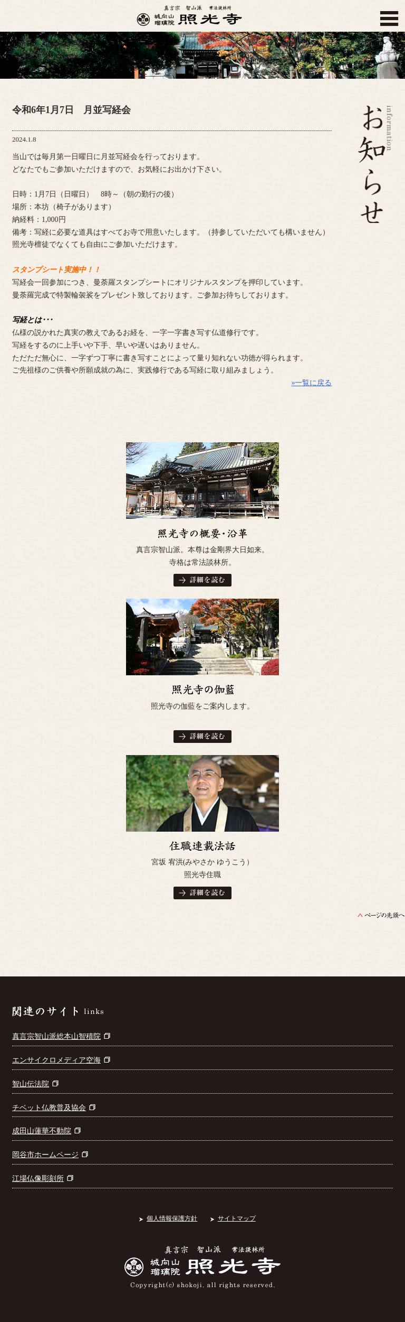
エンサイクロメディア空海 (61, 1060)
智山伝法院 (35, 1084)
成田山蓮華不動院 (46, 1131)
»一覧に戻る (311, 383)
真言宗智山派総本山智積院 (61, 1036)
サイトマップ (237, 1218)
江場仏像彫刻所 (42, 1179)
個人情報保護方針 (172, 1218)
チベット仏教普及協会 (53, 1108)
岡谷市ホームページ (50, 1155)
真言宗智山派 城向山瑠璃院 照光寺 (189, 18)
